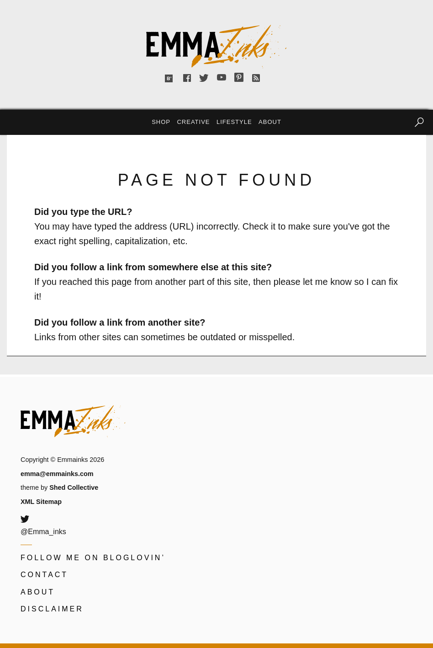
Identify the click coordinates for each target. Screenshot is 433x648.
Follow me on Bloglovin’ (93, 558)
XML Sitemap (41, 501)
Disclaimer (52, 609)
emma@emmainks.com (57, 473)
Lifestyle (234, 121)
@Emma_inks (43, 532)
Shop (161, 121)
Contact (44, 574)
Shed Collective (73, 487)
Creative (193, 121)
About (270, 121)
